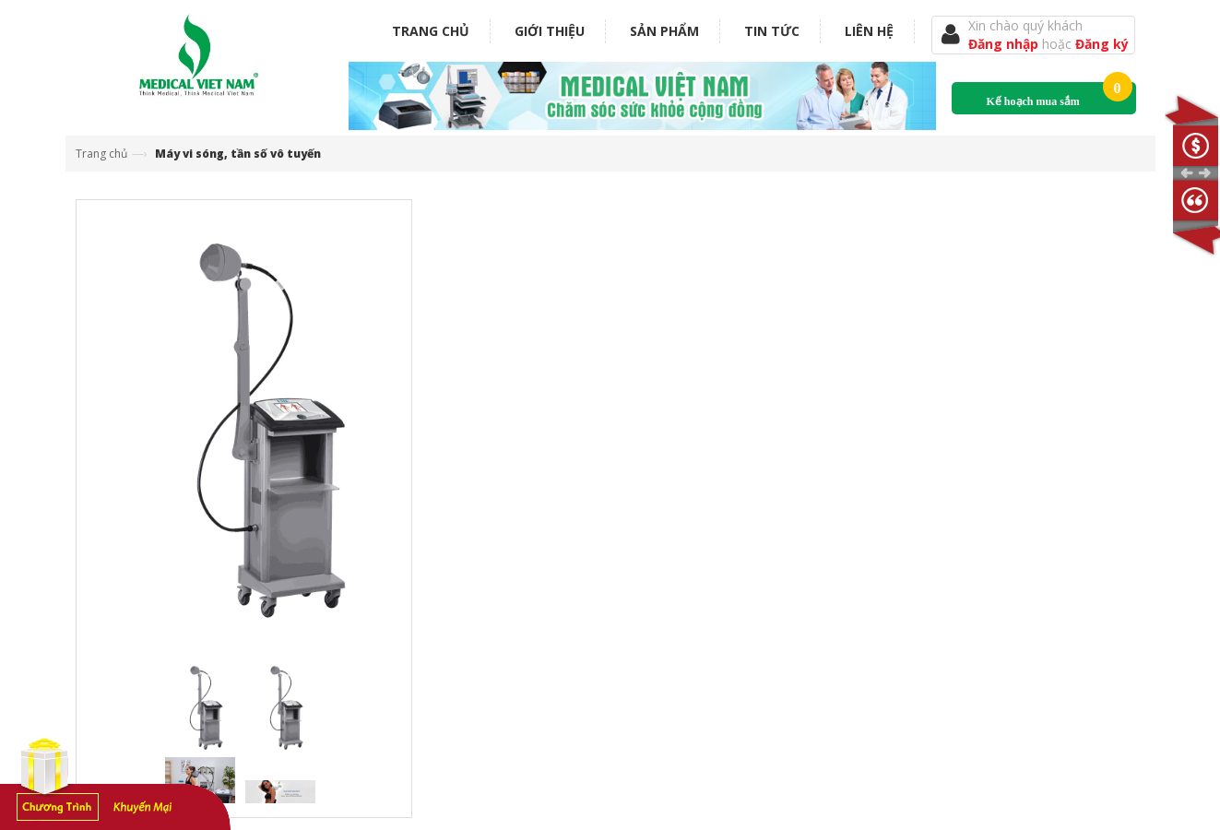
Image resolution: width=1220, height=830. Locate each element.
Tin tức (772, 31)
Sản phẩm (664, 31)
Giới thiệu (550, 31)
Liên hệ (869, 31)
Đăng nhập (1005, 44)
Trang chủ (430, 31)
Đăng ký (1102, 44)
